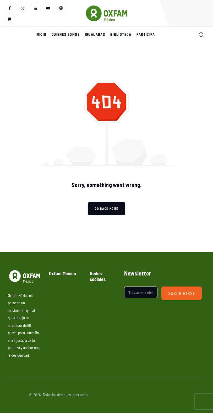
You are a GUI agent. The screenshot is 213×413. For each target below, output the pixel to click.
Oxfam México (18, 394)
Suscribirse (181, 293)
